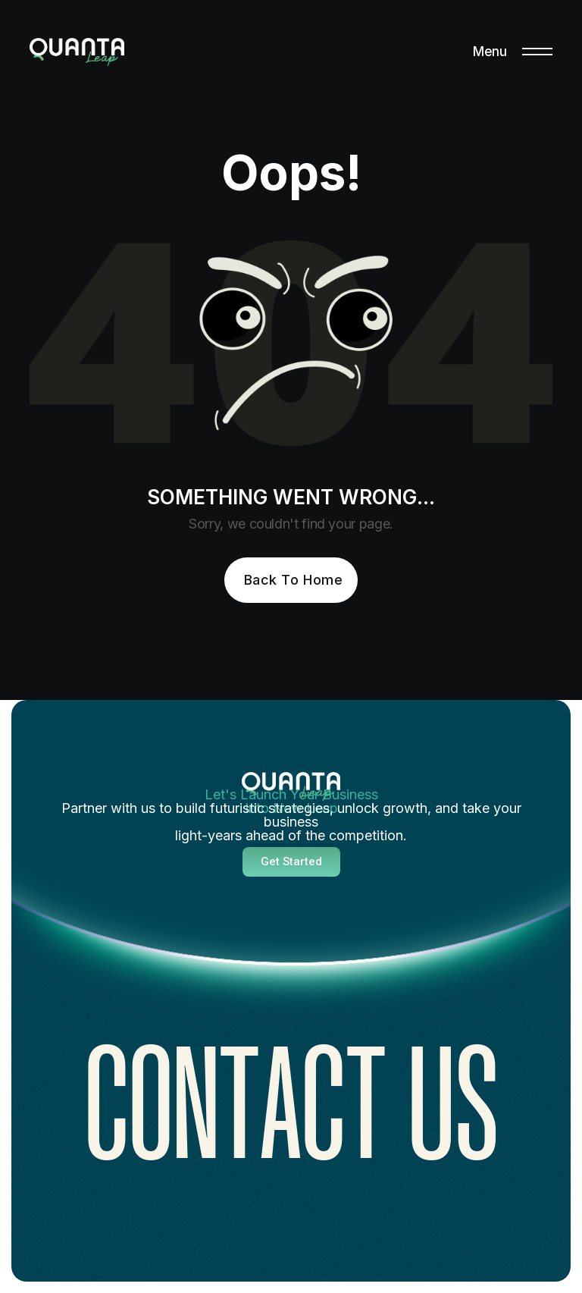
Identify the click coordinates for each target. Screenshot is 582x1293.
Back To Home (293, 580)
